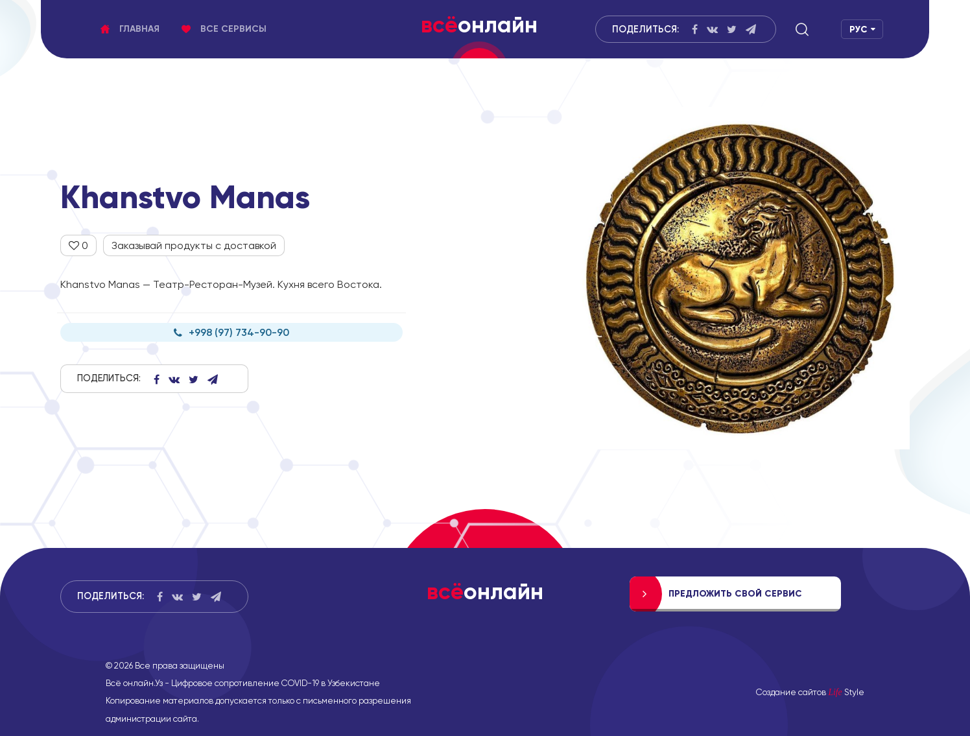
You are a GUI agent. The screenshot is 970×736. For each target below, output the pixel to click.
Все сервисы (224, 28)
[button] (802, 29)
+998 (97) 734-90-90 (231, 332)
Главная (130, 28)
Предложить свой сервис (735, 593)
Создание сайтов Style (810, 692)
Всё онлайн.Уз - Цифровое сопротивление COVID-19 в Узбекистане (243, 683)
